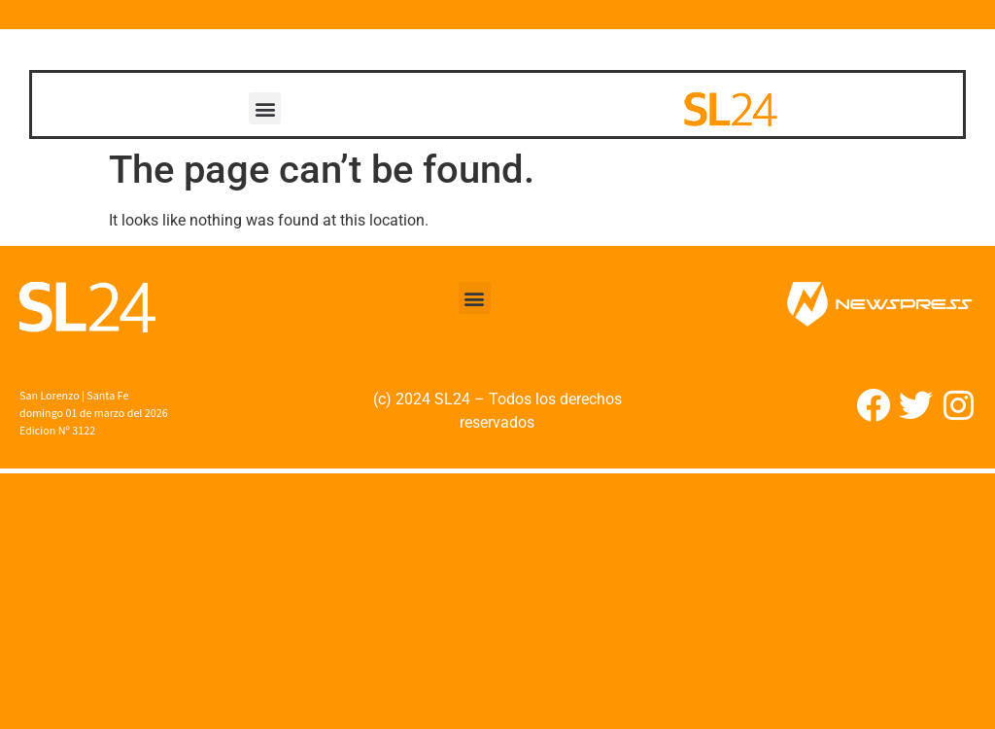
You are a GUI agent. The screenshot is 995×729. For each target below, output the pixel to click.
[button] (265, 108)
